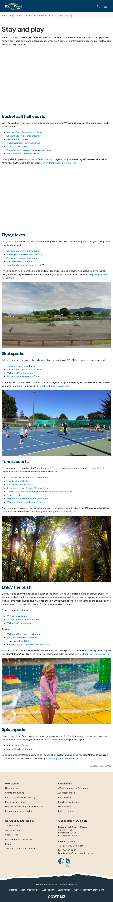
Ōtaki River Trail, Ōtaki (18, 641)
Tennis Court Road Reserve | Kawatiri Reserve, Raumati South (39, 491)
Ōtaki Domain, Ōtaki (17, 146)
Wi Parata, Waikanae (17, 616)
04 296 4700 (73, 841)
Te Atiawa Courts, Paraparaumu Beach (27, 477)
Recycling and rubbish (16, 802)
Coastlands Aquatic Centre (21, 265)
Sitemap (13, 889)
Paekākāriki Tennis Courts (20, 484)
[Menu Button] (105, 6)
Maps (8, 844)
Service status (12, 825)
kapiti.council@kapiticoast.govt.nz (75, 853)
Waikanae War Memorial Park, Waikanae (27, 498)
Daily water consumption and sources (24, 806)
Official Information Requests (73, 788)
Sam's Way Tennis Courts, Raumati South (28, 488)
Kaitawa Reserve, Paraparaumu (23, 135)
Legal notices (65, 889)
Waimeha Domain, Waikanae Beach (24, 502)
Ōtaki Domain (13, 495)
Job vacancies (12, 830)
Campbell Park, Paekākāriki (20, 365)
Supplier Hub (11, 834)
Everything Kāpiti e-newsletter (59, 162)
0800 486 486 (76, 845)
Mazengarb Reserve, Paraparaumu (24, 254)
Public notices (65, 811)
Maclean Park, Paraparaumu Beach (24, 132)
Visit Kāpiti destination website (21, 848)
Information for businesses (18, 839)
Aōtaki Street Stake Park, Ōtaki (23, 376)
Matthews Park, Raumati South (22, 153)
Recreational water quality (18, 811)
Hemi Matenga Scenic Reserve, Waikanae (28, 644)
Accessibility (48, 889)
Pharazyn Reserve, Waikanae (21, 257)
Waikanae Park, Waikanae (19, 373)
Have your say (12, 788)
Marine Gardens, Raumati (19, 261)
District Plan (64, 806)
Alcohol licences (66, 792)
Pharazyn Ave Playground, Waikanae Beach (29, 149)
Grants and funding (14, 792)
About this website (30, 889)
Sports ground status (69, 802)
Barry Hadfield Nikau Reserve (21, 637)
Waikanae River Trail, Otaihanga (23, 633)
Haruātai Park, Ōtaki (17, 139)
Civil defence (65, 797)
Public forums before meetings (21, 797)
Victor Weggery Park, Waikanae (23, 142)
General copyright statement (89, 889)
